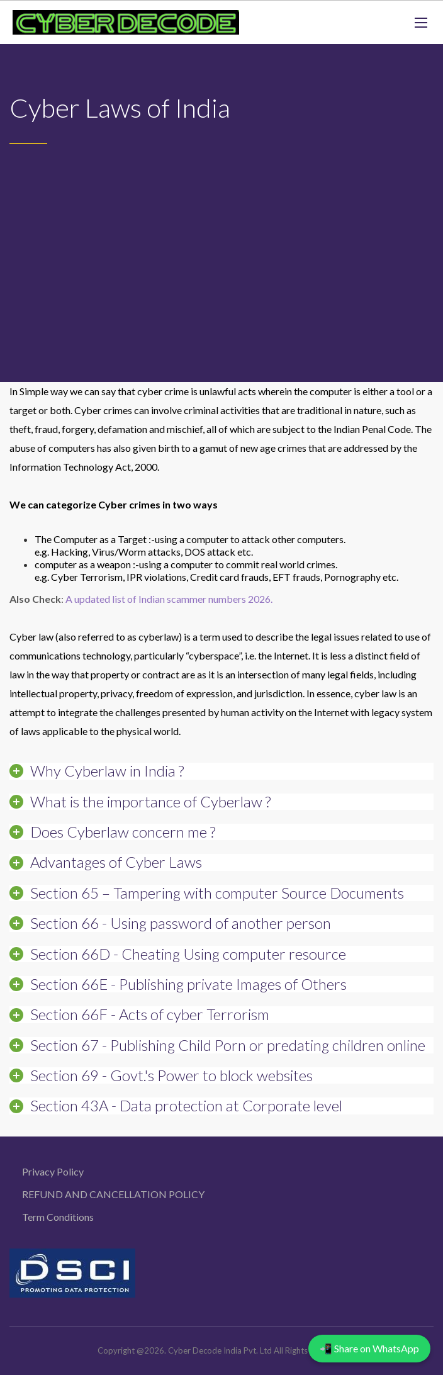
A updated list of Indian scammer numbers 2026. (168, 599)
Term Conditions (58, 1217)
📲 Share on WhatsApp (369, 1348)
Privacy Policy (53, 1171)
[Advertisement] (221, 238)
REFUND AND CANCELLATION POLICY (113, 1194)
